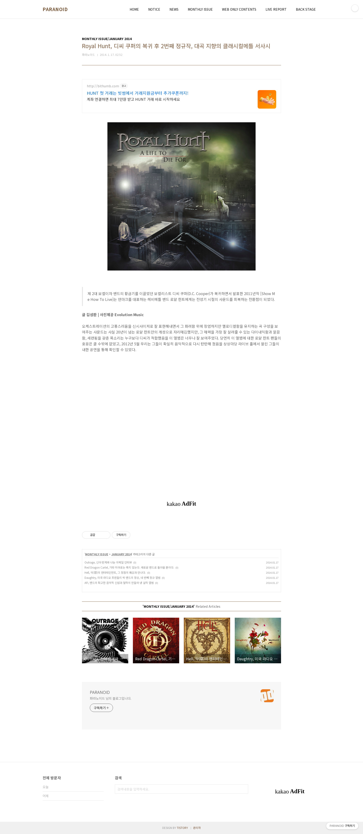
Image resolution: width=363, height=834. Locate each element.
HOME (134, 9)
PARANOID (55, 9)
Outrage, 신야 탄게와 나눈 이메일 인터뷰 (108, 562)
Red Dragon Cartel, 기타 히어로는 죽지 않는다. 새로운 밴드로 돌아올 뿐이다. (129, 567)
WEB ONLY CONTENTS (239, 9)
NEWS (173, 9)
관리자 (197, 828)
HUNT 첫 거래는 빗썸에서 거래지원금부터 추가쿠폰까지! (137, 93)
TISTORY (182, 828)
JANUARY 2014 (121, 554)
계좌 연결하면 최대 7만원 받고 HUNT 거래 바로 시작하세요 (133, 99)
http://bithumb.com (103, 86)
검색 (243, 789)
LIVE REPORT (276, 9)
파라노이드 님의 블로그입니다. (110, 698)
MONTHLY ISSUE (200, 9)
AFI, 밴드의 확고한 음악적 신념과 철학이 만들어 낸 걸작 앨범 (119, 583)
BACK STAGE (306, 9)
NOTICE (154, 9)
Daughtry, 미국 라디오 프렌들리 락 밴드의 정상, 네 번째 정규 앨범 (122, 577)
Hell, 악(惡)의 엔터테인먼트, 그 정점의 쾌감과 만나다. (115, 572)
